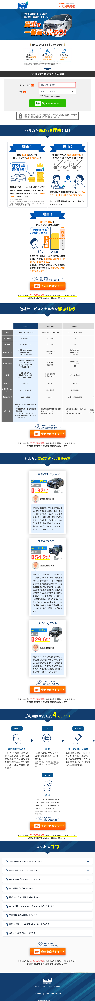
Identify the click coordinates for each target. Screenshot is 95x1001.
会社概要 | (40, 993)
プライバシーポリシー (53, 993)
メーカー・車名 (26, 85)
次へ (47, 103)
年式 (22, 92)
